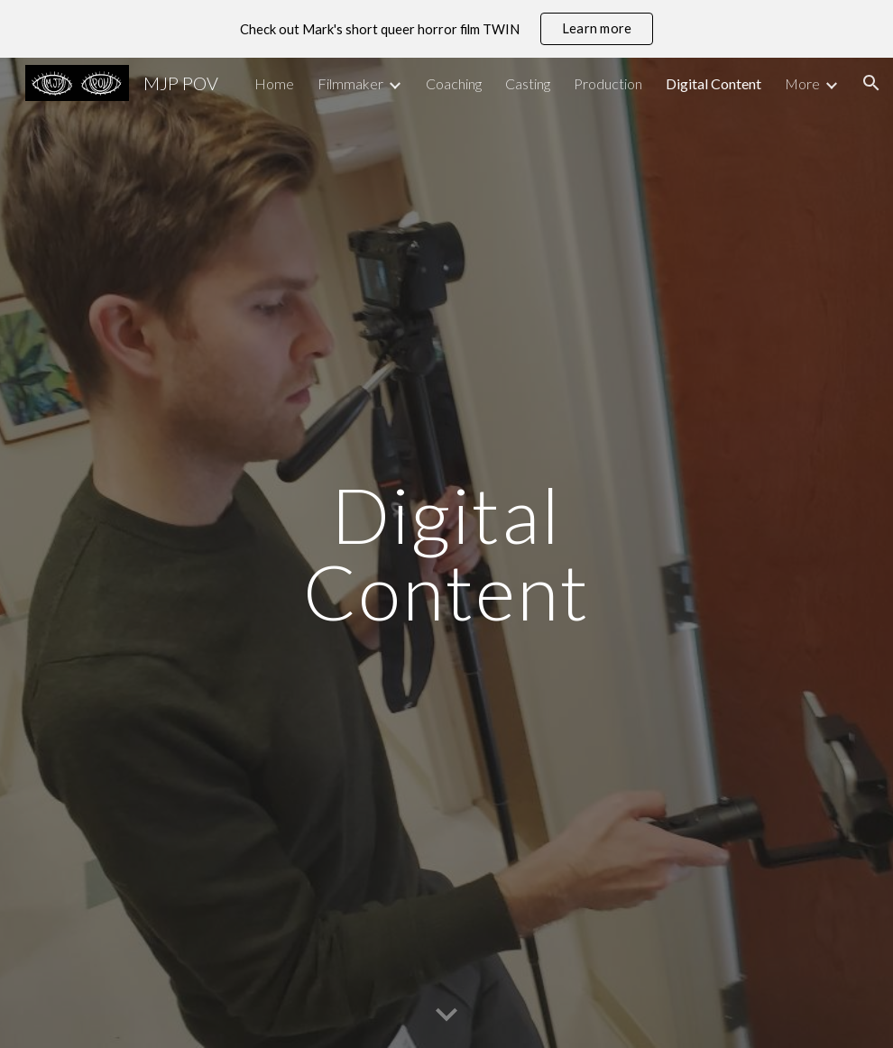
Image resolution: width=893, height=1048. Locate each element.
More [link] (802, 83)
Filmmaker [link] (350, 83)
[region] (446, 29)
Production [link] (608, 83)
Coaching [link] (454, 83)
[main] (446, 553)
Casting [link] (527, 83)
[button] (871, 83)
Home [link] (274, 83)
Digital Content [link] (713, 83)
